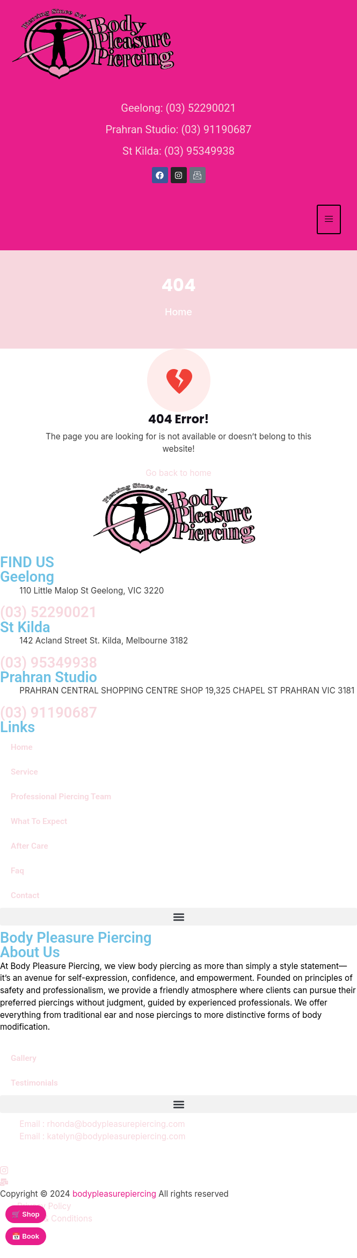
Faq (17, 871)
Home (22, 747)
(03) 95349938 (48, 663)
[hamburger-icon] (329, 219)
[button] (178, 917)
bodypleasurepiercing (114, 1194)
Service (24, 772)
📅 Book (25, 1236)
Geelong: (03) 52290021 (178, 108)
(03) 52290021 (48, 612)
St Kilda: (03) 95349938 (178, 151)
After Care (29, 846)
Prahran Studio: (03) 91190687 (178, 129)
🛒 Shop (26, 1214)
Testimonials (34, 1083)
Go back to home (178, 473)
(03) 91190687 (48, 713)
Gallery (24, 1058)
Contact (25, 895)
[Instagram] (4, 1169)
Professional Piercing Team (61, 796)
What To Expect (39, 821)
